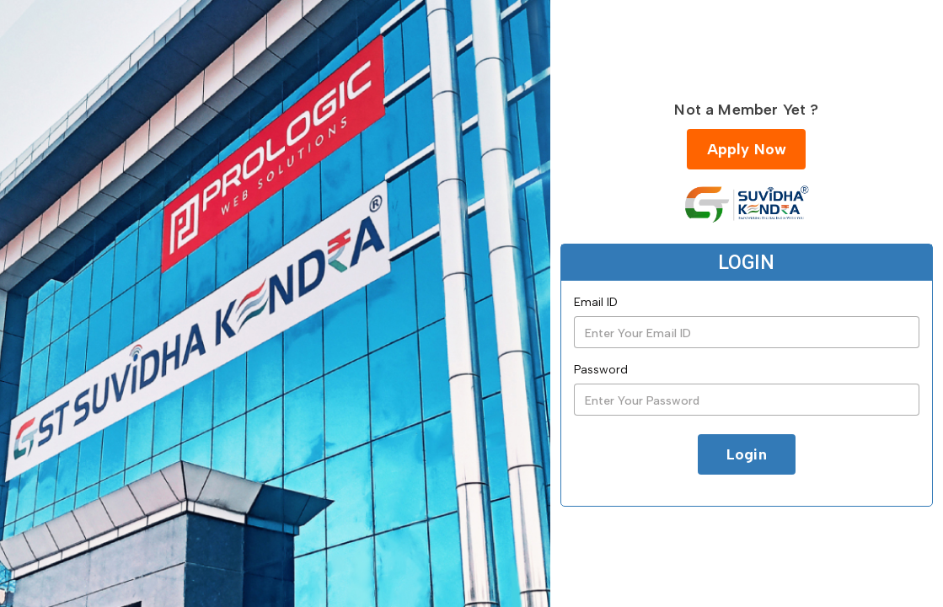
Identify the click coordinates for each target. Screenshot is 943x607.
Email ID (596, 302)
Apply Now (747, 149)
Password (601, 370)
